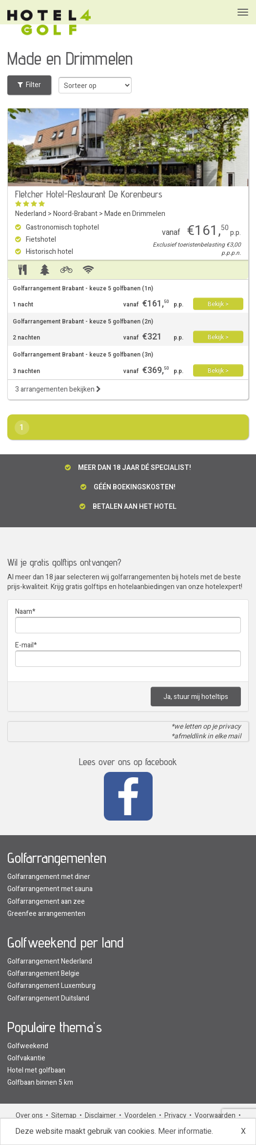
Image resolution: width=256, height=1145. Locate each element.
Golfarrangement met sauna (50, 889)
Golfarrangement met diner (48, 877)
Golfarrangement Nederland (49, 961)
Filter (29, 85)
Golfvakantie (26, 1058)
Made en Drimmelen (134, 214)
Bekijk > (218, 304)
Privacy (175, 1115)
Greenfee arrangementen (46, 914)
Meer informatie (185, 1131)
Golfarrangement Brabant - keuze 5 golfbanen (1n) (83, 289)
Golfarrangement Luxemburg (51, 986)
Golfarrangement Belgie (43, 973)
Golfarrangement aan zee (46, 901)
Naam (23, 612)
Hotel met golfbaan (36, 1070)
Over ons (29, 1115)
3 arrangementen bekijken (58, 389)
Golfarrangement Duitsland (48, 998)
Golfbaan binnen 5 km (40, 1082)
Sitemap (64, 1115)
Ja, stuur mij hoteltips (195, 697)
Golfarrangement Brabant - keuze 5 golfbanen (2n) (83, 322)
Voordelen (140, 1115)
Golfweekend (27, 1046)
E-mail (24, 645)
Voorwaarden (215, 1115)
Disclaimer (100, 1115)
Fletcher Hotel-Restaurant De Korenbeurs (88, 194)
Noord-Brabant (75, 214)
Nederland (30, 214)
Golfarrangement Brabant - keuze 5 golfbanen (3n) (83, 355)
